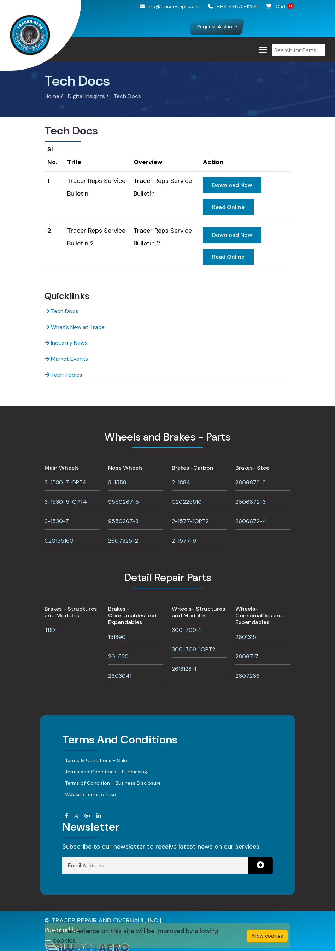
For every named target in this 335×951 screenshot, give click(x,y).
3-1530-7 (57, 521)
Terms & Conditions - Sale (96, 760)
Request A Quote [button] (217, 26)
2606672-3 (250, 502)
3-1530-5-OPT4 (66, 502)
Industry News (66, 343)
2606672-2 (250, 482)
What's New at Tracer (76, 327)
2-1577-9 (184, 540)
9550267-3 (123, 521)
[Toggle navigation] (262, 49)
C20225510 (187, 502)
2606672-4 (250, 521)
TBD (50, 630)
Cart (280, 6)
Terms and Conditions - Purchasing (106, 771)
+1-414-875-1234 (232, 6)
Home (52, 96)
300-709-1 (186, 630)
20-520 (118, 656)
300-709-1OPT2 (193, 649)
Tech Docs (127, 96)
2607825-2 (123, 540)
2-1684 (181, 482)
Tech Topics (63, 374)
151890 (117, 637)
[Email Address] (155, 865)
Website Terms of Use (90, 794)
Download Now (232, 185)
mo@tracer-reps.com (169, 6)
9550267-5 (123, 502)
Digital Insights (86, 96)
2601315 (245, 637)
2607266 (247, 676)
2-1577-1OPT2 (190, 521)
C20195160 (59, 540)
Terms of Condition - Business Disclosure (113, 783)
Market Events (66, 359)
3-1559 (117, 482)
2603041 (119, 676)
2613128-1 (184, 668)
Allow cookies (267, 936)
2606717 (246, 656)
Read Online (228, 207)
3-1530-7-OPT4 (65, 482)
